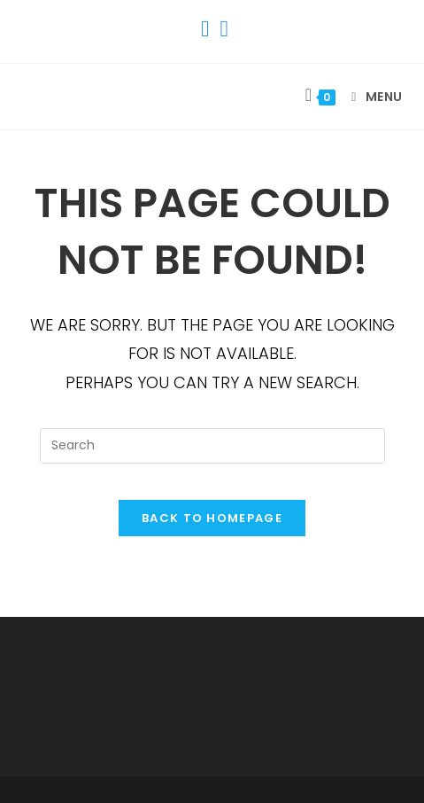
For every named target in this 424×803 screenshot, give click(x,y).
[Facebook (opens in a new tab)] (205, 29)
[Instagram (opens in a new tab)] (222, 29)
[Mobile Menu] (370, 96)
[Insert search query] (212, 446)
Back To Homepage (212, 518)
